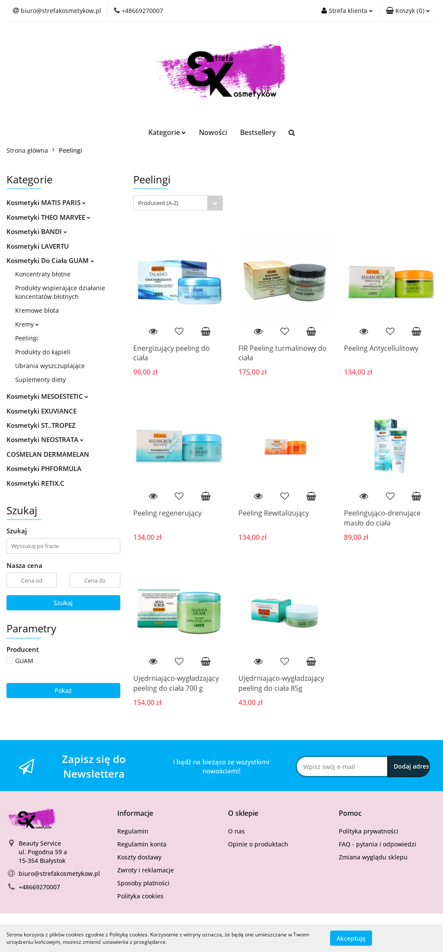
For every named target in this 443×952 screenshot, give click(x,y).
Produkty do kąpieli (43, 352)
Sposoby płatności (143, 883)
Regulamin (132, 831)
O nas (236, 831)
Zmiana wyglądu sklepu (373, 857)
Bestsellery (258, 132)
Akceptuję (351, 938)
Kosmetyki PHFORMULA (43, 468)
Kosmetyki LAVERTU (37, 246)
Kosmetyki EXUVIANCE (41, 411)
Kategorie (167, 132)
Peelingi (26, 338)
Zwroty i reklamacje (145, 870)
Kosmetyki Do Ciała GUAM (50, 260)
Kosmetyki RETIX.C (35, 483)
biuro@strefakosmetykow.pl (59, 873)
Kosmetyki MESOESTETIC (47, 396)
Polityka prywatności (368, 831)
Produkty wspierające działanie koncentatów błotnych (60, 292)
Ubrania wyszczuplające (50, 366)
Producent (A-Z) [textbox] (158, 203)
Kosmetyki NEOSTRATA (44, 439)
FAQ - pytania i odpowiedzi (377, 844)
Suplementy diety (40, 379)
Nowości (213, 132)
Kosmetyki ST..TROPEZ (41, 425)
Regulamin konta (142, 844)
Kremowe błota (37, 310)
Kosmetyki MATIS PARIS (46, 202)
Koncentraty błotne (43, 274)
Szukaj (63, 603)
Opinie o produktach (258, 844)
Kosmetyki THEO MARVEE (48, 217)
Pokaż (63, 690)
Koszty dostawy (139, 857)
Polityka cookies (140, 896)
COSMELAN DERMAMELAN (47, 454)
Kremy (27, 324)
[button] (408, 11)
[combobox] (178, 203)
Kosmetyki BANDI (36, 231)
